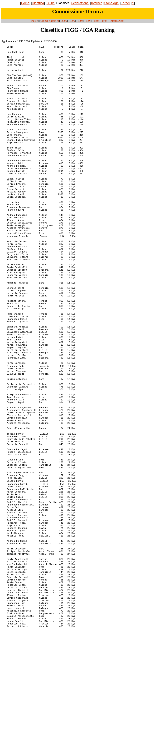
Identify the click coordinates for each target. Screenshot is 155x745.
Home (25, 3)
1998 (80, 20)
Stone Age (111, 3)
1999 (72, 20)
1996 (96, 20)
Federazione (80, 3)
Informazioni (117, 20)
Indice (34, 20)
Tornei (125, 3)
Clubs (51, 3)
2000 (64, 20)
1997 (88, 20)
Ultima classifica (49, 20)
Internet (96, 3)
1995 (104, 20)
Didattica (38, 3)
